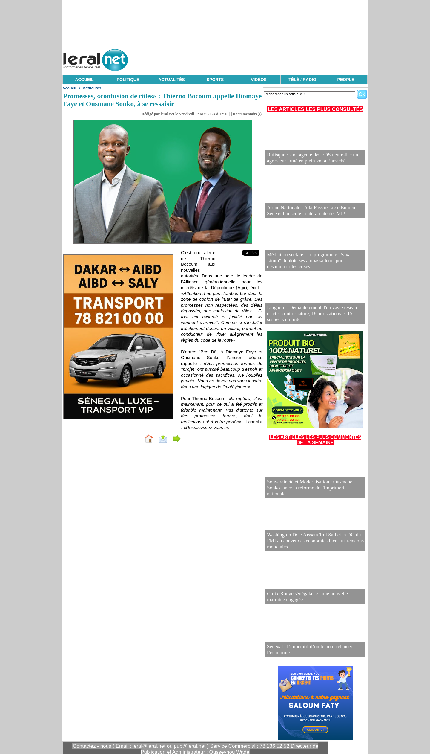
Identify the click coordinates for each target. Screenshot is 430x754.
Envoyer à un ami (148, 437)
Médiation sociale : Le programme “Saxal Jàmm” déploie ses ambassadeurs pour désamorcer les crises (315, 264)
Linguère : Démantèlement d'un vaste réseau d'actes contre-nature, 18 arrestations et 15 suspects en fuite (310, 317)
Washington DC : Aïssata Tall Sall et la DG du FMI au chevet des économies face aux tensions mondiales (312, 545)
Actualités (92, 88)
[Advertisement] (259, 58)
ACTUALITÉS (171, 79)
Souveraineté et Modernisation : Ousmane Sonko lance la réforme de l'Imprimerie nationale (315, 492)
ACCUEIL (84, 79)
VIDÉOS (259, 79)
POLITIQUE (128, 79)
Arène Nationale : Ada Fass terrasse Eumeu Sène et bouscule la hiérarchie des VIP (310, 211)
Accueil (69, 88)
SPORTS (215, 79)
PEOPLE (345, 79)
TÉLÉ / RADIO (302, 79)
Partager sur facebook (202, 437)
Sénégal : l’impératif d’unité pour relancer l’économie (312, 653)
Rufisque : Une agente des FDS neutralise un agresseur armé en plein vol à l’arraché (313, 159)
